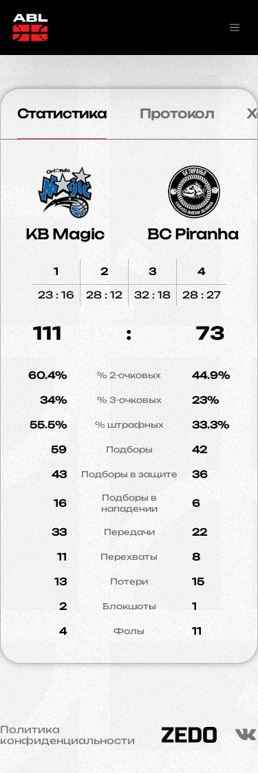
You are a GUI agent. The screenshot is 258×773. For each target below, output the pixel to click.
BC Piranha (193, 234)
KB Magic (64, 234)
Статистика (62, 113)
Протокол (177, 113)
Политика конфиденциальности (67, 735)
